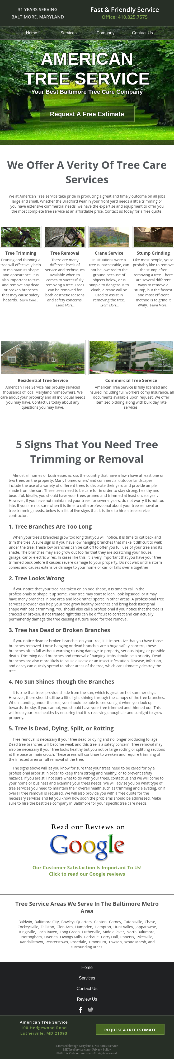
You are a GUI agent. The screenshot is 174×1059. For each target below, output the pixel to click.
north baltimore (140, 931)
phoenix (127, 936)
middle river (113, 931)
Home (31, 33)
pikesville (144, 936)
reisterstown (56, 941)
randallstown (31, 941)
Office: (125, 17)
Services (68, 33)
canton (100, 921)
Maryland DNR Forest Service (98, 1046)
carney (115, 921)
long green (70, 931)
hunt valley (123, 926)
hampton (103, 926)
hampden (83, 926)
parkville (91, 936)
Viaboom (74, 1053)
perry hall (109, 936)
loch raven (47, 931)
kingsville (27, 931)
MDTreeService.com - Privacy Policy (87, 1049)
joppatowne (145, 926)
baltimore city (47, 921)
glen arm (65, 926)
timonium (97, 941)
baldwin (25, 921)
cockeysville (28, 926)
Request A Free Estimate (87, 114)
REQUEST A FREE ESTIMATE (130, 1029)
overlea (51, 936)
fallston (47, 926)
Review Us (87, 999)
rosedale (78, 941)
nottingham (31, 936)
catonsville (133, 921)
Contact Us (142, 33)
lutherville (91, 931)
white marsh (135, 941)
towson (115, 941)
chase (150, 921)
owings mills (71, 936)
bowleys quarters (76, 921)
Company (105, 33)
